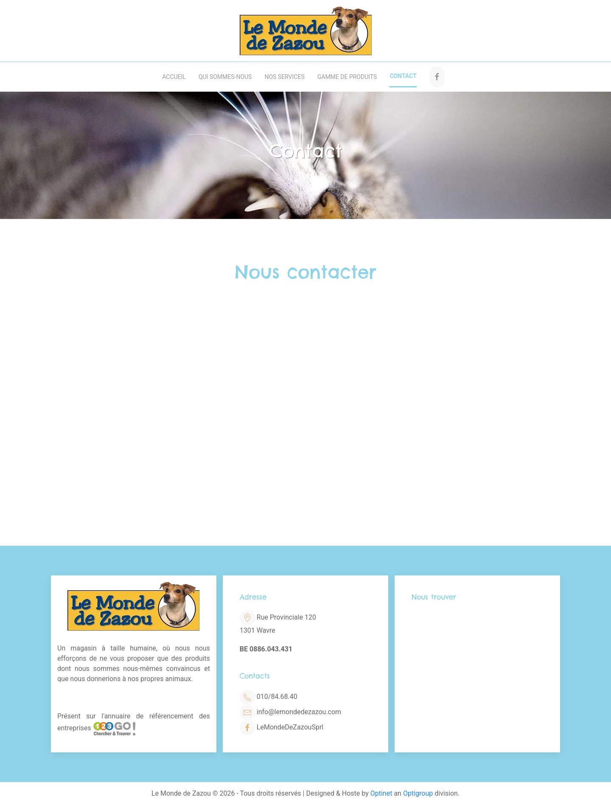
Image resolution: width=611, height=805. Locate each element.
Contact (403, 76)
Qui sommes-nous (225, 76)
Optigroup (418, 793)
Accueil (174, 76)
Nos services (284, 76)
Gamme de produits (347, 76)
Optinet (381, 793)
